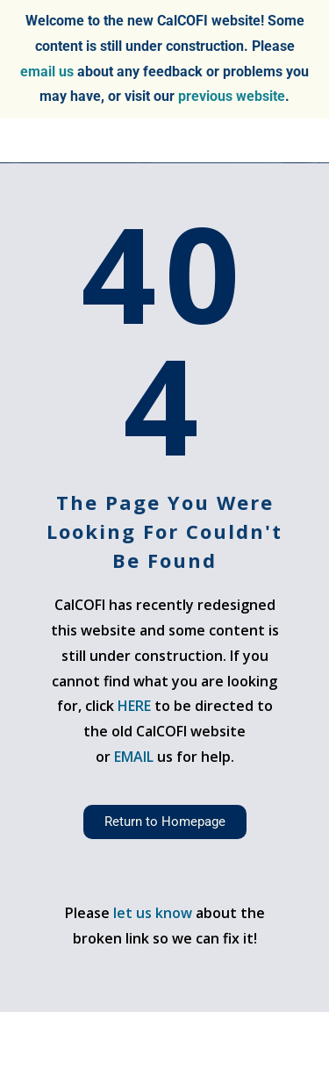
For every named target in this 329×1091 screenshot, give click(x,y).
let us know (152, 912)
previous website (231, 96)
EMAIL (135, 756)
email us (47, 71)
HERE (134, 705)
